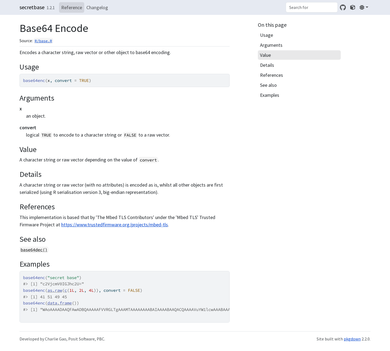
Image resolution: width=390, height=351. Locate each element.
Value (265, 55)
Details (267, 65)
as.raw (54, 290)
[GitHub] (343, 7)
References (271, 75)
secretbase (32, 7)
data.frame (59, 303)
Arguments (271, 45)
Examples (269, 95)
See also (268, 85)
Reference (71, 7)
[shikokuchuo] (352, 7)
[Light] (363, 7)
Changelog (97, 7)
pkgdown (352, 339)
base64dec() (34, 249)
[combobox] (312, 7)
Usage (266, 35)
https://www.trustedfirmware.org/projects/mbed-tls (114, 224)
